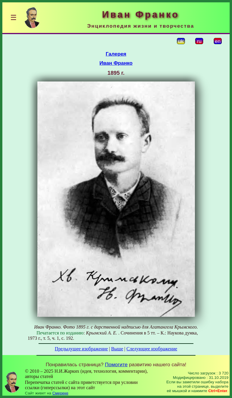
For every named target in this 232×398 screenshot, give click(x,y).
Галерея (116, 54)
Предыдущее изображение (81, 348)
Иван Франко (116, 63)
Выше (117, 348)
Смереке (60, 393)
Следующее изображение (152, 348)
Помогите (116, 364)
